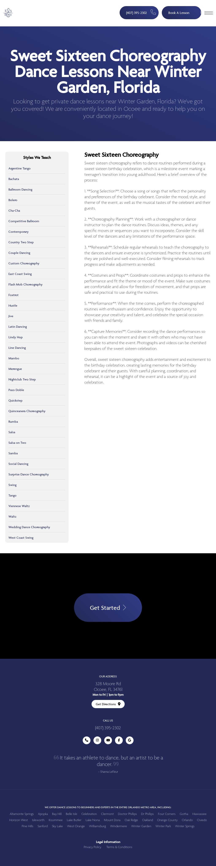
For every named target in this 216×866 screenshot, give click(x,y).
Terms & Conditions (119, 847)
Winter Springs (184, 826)
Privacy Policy (92, 847)
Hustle (12, 305)
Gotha (184, 814)
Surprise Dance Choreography (28, 474)
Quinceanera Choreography (27, 411)
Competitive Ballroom (23, 221)
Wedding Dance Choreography (29, 527)
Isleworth (38, 820)
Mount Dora (112, 820)
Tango (12, 495)
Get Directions (108, 704)
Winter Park (163, 826)
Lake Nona (93, 820)
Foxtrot (13, 295)
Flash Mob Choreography (25, 284)
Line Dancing (17, 348)
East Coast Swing (20, 274)
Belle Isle (71, 814)
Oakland (147, 820)
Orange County (167, 820)
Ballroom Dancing (20, 189)
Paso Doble (16, 390)
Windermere (118, 826)
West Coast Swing (20, 538)
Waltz (12, 516)
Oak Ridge (131, 820)
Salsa (11, 432)
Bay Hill (57, 814)
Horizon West (18, 820)
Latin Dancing (17, 327)
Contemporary (18, 232)
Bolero (12, 200)
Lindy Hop (15, 337)
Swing (12, 485)
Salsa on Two (17, 443)
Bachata (13, 179)
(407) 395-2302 (141, 12)
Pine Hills (27, 826)
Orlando (187, 820)
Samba (13, 453)
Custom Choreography (23, 263)
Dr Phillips (147, 814)
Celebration (89, 814)
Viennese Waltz (19, 506)
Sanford (43, 826)
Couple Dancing (19, 253)
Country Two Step (21, 242)
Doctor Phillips (127, 814)
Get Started (108, 607)
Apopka (43, 814)
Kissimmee (56, 820)
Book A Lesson (184, 10)
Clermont (107, 814)
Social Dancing (18, 464)
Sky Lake (57, 826)
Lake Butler (74, 820)
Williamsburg (97, 826)
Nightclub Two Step (22, 379)
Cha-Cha (14, 210)
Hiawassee (199, 814)
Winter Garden (141, 826)
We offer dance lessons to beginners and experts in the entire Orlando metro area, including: (108, 807)
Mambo (13, 358)
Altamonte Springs (22, 814)
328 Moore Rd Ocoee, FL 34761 (108, 687)
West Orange (76, 826)
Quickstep (15, 400)
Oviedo (202, 820)
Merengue (15, 369)
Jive (10, 316)
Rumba (13, 421)
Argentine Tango (19, 168)
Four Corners (167, 814)
